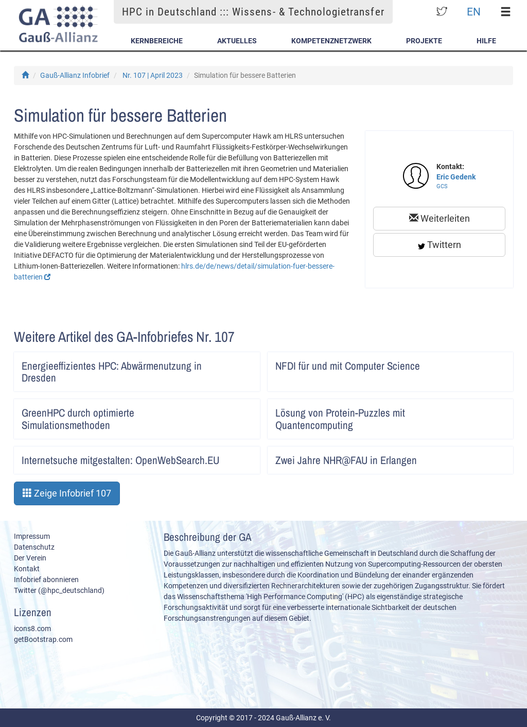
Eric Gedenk (456, 177)
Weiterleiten (439, 218)
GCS (442, 186)
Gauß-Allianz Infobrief (75, 75)
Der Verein (30, 558)
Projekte (424, 41)
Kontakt (27, 569)
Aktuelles (237, 41)
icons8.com (32, 628)
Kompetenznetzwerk (331, 41)
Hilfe (486, 41)
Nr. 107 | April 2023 (152, 75)
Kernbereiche (157, 41)
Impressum (32, 536)
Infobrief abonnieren (46, 579)
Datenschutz (34, 547)
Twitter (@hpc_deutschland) (59, 590)
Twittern (439, 244)
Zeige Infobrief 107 (67, 493)
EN (474, 12)
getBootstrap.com (43, 639)
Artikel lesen (245, 362)
